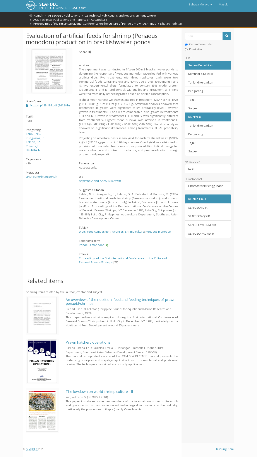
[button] (200, 4)
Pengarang (195, 91)
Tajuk (191, 100)
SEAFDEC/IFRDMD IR (201, 233)
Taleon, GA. (33, 142)
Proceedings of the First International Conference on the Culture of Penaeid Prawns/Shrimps (94, 24)
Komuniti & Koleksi (200, 74)
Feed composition (98, 232)
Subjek (192, 108)
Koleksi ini (193, 49)
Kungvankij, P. (35, 138)
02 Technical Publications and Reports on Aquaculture (119, 15)
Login (191, 169)
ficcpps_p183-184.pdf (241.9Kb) (48, 105)
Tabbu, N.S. (33, 134)
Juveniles (118, 232)
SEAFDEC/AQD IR (199, 216)
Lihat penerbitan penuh (41, 177)
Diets (82, 232)
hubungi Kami (225, 449)
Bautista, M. (33, 150)
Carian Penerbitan (199, 44)
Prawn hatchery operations (88, 342)
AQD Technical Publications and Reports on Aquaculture (69, 20)
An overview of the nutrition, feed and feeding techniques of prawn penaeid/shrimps (120, 301)
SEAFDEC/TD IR (197, 208)
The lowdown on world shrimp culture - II (99, 391)
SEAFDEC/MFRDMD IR (202, 225)
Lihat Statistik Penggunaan (205, 186)
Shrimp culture (134, 232)
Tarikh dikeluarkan (200, 82)
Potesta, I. (32, 146)
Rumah (38, 15)
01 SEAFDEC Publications (63, 15)
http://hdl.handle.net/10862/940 (100, 181)
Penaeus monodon (158, 232)
